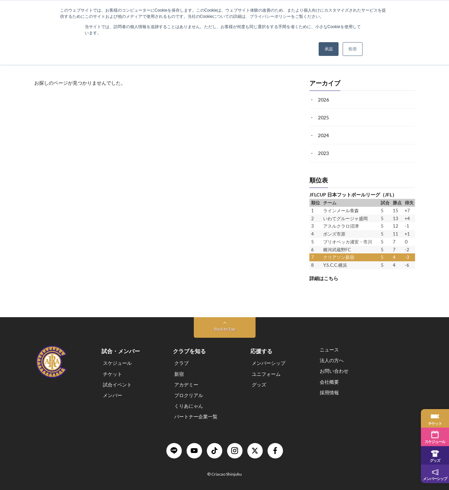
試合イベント (117, 384)
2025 (323, 117)
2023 (323, 153)
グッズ (259, 384)
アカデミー (186, 384)
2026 (323, 100)
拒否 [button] (352, 49)
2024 (323, 135)
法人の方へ (332, 360)
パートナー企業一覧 (195, 417)
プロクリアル (188, 395)
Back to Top (224, 329)
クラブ (181, 363)
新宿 (179, 374)
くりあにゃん (188, 406)
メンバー (112, 395)
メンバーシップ (268, 363)
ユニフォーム (266, 374)
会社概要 (329, 382)
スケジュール (117, 363)
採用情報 (329, 392)
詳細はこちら (323, 278)
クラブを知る (189, 351)
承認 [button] (328, 49)
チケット (112, 374)
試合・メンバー (121, 351)
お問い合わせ (334, 371)
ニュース (329, 349)
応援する (261, 351)
